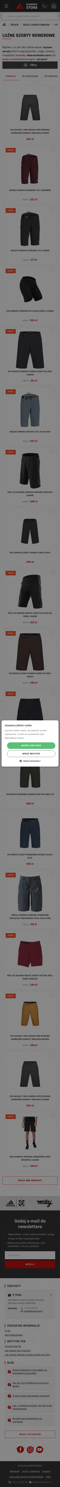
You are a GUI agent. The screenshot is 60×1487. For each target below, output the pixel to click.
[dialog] (30, 743)
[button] (30, 761)
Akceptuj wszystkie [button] (31, 745)
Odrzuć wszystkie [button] (31, 753)
